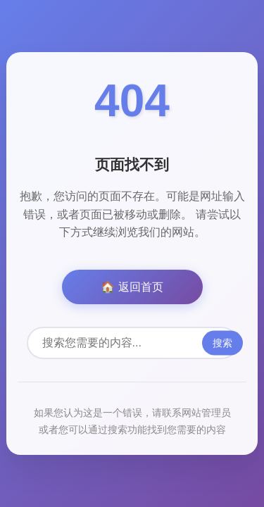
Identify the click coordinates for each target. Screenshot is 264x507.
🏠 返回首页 (132, 287)
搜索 (222, 343)
